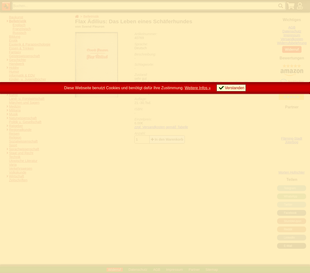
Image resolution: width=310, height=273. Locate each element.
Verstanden (234, 88)
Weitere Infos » (198, 88)
